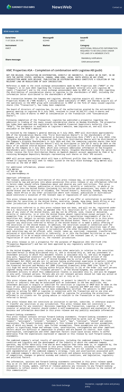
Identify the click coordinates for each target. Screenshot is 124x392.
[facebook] (7, 62)
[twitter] (11, 62)
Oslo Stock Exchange (61, 385)
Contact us (117, 7)
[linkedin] (16, 62)
